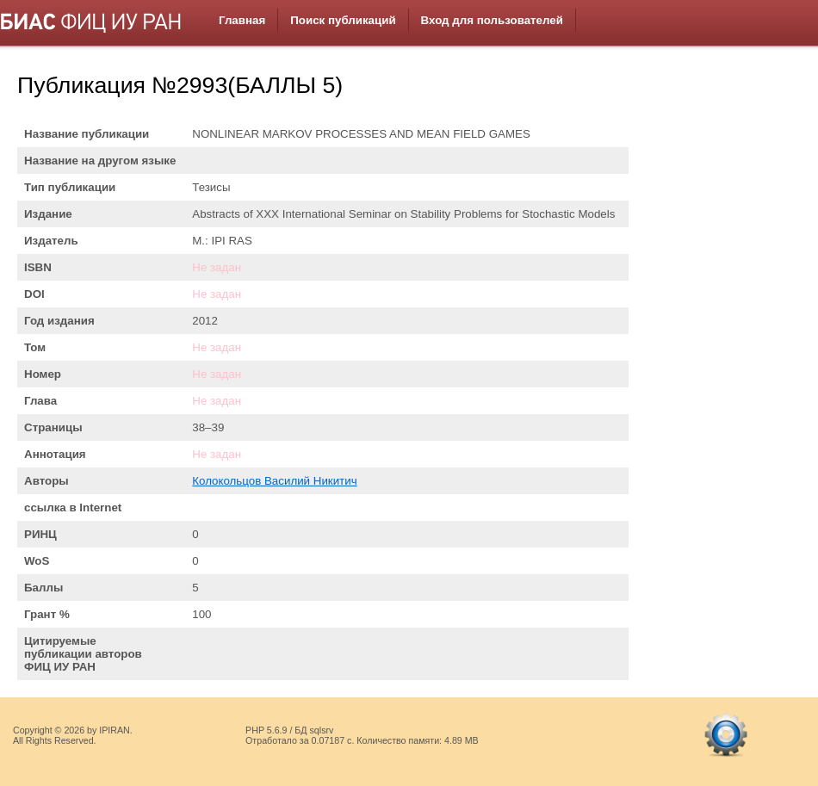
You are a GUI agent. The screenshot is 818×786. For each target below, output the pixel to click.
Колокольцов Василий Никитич (274, 480)
